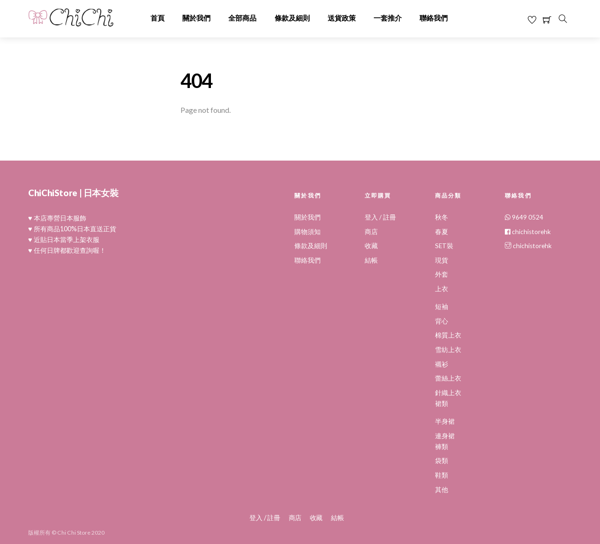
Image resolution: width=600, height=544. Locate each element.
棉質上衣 (448, 335)
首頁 (157, 18)
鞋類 (441, 475)
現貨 (441, 260)
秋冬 (441, 217)
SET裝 (444, 246)
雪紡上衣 (448, 349)
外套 (441, 274)
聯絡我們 (434, 18)
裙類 (441, 403)
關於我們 (196, 18)
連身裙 (445, 436)
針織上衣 (448, 393)
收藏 (371, 246)
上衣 (441, 289)
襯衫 (441, 364)
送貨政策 (342, 18)
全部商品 (242, 18)
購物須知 (307, 231)
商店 (371, 231)
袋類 (441, 460)
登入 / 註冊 (380, 217)
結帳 (371, 260)
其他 (441, 489)
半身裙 (445, 421)
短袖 (441, 306)
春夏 (441, 231)
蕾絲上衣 (448, 378)
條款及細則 (292, 18)
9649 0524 (524, 217)
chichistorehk (528, 231)
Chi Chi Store (73, 532)
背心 (441, 321)
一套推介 (388, 18)
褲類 (441, 446)
